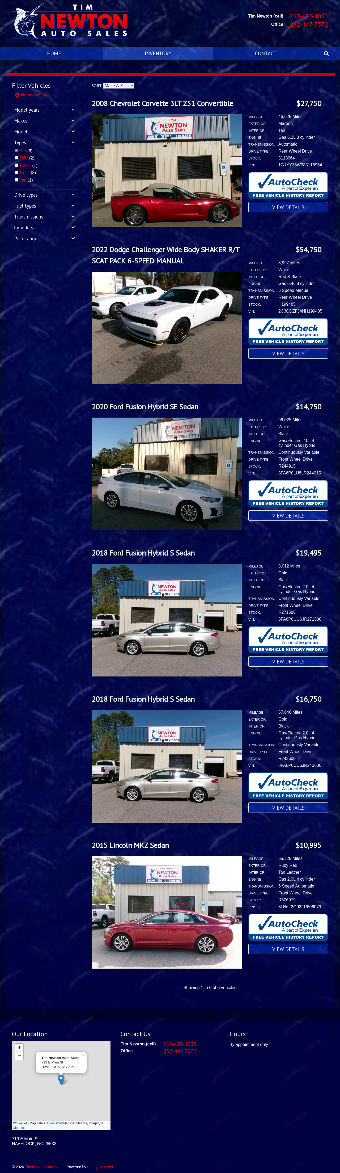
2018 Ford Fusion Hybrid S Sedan (143, 553)
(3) (27, 172)
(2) (26, 158)
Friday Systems (100, 1167)
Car (22, 151)
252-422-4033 (308, 16)
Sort (96, 85)
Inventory (158, 53)
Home (54, 53)
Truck (24, 172)
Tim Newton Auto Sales (44, 1167)
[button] (61, 1079)
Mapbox (19, 1128)
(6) (25, 151)
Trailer (25, 165)
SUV (23, 158)
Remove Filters (32, 94)
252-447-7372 (309, 24)
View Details (288, 207)
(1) (28, 165)
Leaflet (20, 1123)
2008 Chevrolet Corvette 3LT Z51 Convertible (162, 103)
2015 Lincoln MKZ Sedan (130, 845)
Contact (266, 53)
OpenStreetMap (58, 1123)
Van (22, 180)
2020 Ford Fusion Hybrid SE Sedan (145, 406)
